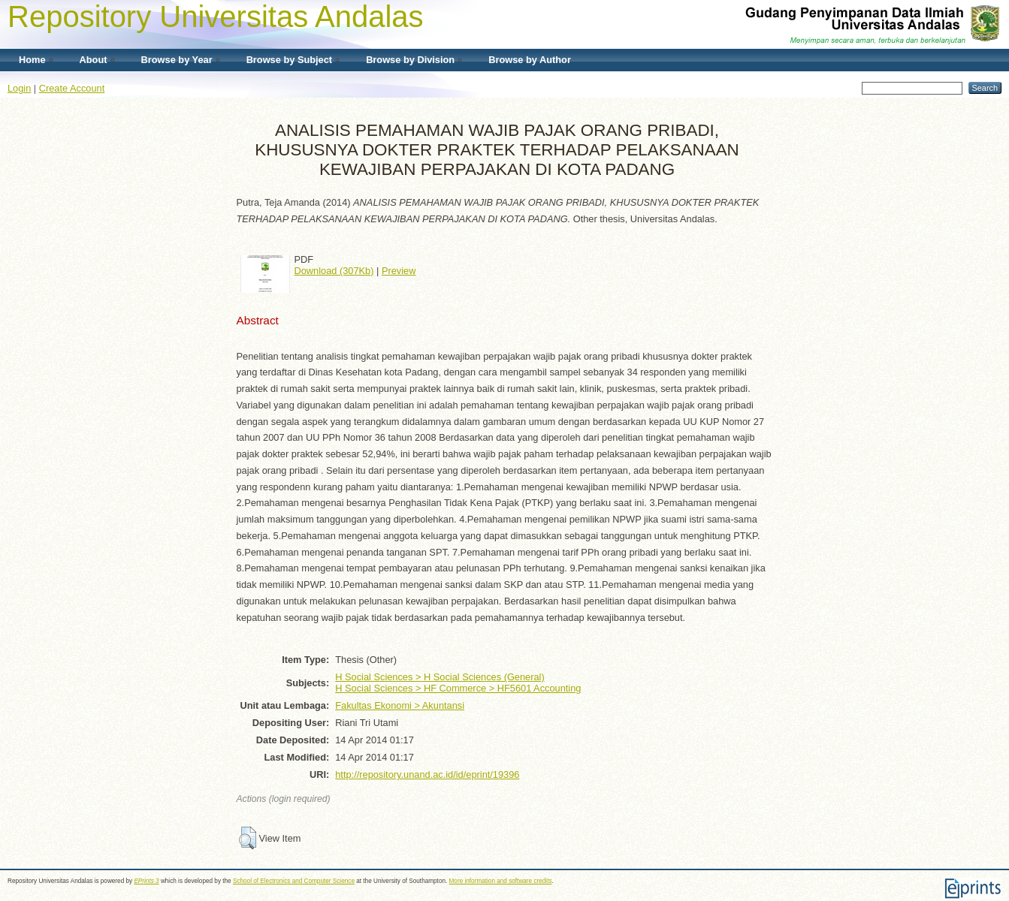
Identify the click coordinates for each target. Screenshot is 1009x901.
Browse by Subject (289, 59)
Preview (399, 270)
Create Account (72, 88)
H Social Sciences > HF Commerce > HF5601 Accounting (458, 688)
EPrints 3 (146, 881)
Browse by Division (410, 59)
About (93, 59)
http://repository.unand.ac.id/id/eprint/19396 (427, 774)
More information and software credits (500, 881)
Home (32, 59)
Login (19, 88)
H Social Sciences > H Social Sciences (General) (439, 677)
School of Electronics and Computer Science (294, 881)
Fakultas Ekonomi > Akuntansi (399, 705)
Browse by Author (529, 59)
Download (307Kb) (334, 270)
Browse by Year (177, 59)
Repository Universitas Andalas (216, 16)
